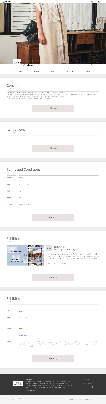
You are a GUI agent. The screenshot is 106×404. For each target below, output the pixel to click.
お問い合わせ (89, 399)
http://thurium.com (23, 335)
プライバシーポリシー (79, 399)
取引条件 (53, 71)
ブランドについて (18, 71)
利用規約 (71, 399)
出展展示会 (70, 71)
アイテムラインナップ (35, 71)
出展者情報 (87, 71)
